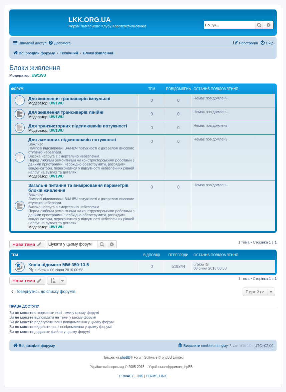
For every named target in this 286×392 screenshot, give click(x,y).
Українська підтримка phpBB (171, 367)
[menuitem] (59, 43)
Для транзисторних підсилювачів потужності (77, 125)
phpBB (125, 357)
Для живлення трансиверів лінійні (65, 112)
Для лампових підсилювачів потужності (72, 139)
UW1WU (39, 75)
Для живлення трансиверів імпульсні (69, 98)
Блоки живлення (34, 67)
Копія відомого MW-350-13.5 (58, 264)
